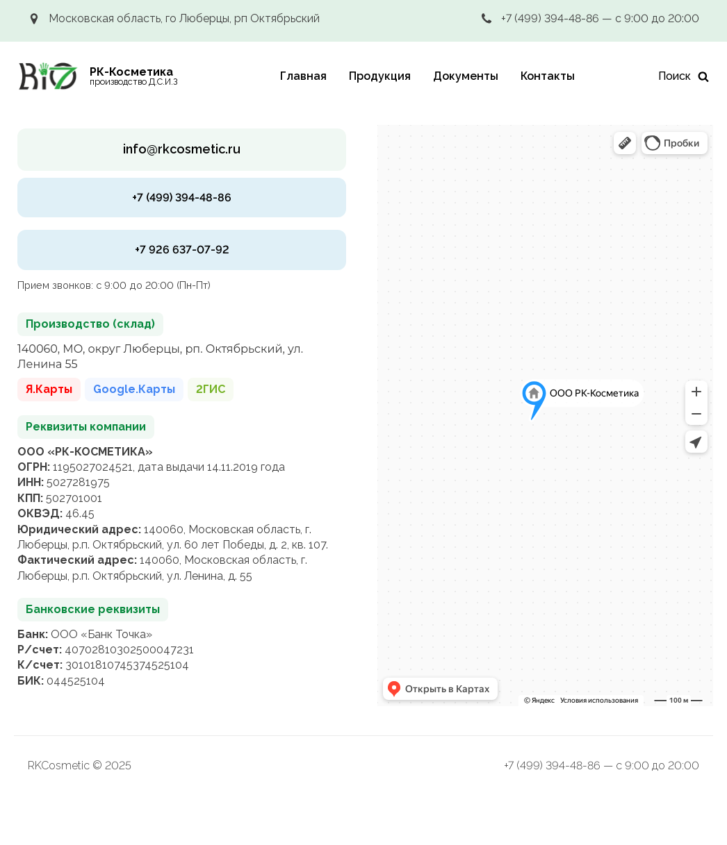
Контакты (548, 76)
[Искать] (683, 76)
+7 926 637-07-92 (182, 249)
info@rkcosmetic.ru (181, 149)
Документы (465, 76)
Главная (303, 76)
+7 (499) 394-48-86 (181, 197)
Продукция (380, 76)
